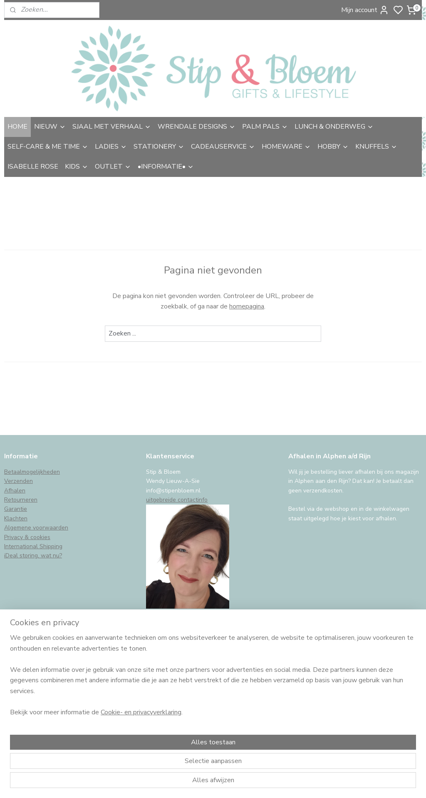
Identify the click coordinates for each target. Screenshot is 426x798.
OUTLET (113, 166)
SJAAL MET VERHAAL (111, 126)
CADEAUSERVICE (223, 146)
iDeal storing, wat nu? (33, 555)
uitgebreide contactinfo (177, 500)
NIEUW (50, 126)
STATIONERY (159, 146)
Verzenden (18, 481)
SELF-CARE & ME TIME (47, 146)
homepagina (246, 306)
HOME (17, 126)
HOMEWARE (286, 146)
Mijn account (365, 10)
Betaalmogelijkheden (32, 472)
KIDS (76, 166)
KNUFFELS (376, 146)
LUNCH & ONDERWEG (334, 126)
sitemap (258, 783)
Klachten (15, 518)
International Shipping (33, 546)
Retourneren (20, 500)
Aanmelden (28, 714)
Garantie (15, 509)
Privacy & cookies (27, 537)
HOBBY (333, 146)
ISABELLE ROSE (32, 166)
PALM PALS (265, 126)
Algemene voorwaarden (36, 528)
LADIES (111, 146)
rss (272, 783)
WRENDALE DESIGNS (196, 126)
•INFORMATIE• (166, 166)
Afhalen (14, 491)
